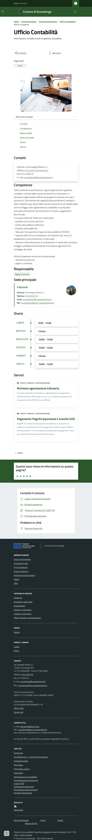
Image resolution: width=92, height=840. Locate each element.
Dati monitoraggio (21, 820)
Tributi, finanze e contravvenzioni (33, 383)
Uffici (16, 583)
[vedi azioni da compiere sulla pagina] (54, 53)
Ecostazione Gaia (21, 760)
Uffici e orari (19, 708)
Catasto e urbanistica (22, 609)
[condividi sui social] (20, 53)
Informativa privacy (22, 768)
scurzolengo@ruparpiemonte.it (38, 177)
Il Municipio (22, 287)
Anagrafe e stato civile (23, 601)
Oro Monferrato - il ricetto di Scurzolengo (31, 756)
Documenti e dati (21, 563)
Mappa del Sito (31, 823)
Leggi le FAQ (19, 783)
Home (16, 21)
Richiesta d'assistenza (23, 792)
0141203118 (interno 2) (37, 170)
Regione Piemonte (20, 3)
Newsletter (18, 809)
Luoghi (16, 646)
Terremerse (18, 752)
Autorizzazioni (19, 605)
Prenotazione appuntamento (26, 789)
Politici (16, 579)
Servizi (43, 820)
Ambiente (18, 597)
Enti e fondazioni (21, 567)
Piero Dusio (18, 764)
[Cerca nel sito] (74, 12)
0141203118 (31, 296)
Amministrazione (29, 21)
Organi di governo (21, 571)
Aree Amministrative (48, 21)
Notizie (17, 632)
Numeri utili (18, 712)
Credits (60, 820)
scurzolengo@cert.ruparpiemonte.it (37, 303)
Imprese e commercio (22, 613)
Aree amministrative (22, 559)
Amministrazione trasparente (26, 780)
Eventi (16, 650)
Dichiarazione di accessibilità (25, 776)
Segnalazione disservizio (24, 786)
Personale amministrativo (24, 575)
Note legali (18, 772)
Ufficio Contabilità (67, 21)
